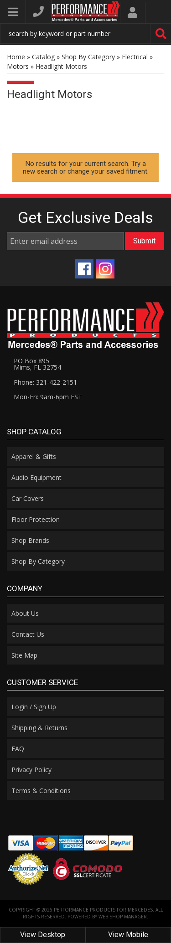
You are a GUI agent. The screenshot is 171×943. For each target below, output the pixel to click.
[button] (85, 33)
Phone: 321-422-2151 (45, 382)
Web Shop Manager (122, 916)
